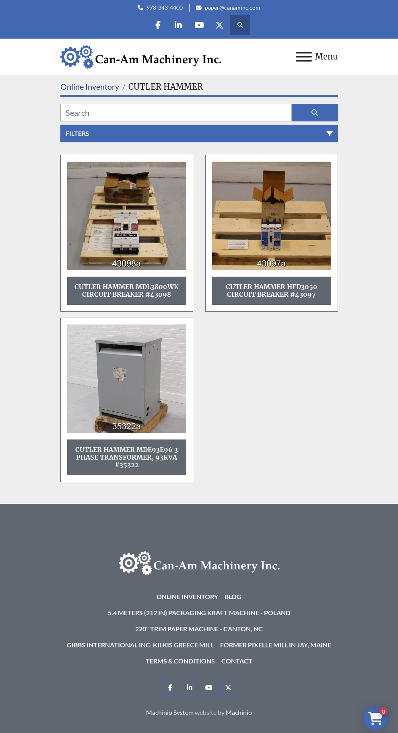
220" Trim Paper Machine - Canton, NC (199, 628)
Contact (236, 661)
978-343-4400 (164, 7)
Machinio (239, 712)
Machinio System (170, 712)
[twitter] (219, 25)
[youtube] (199, 25)
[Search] (176, 112)
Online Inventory (187, 596)
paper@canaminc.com (232, 7)
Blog (233, 596)
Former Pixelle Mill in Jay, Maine (275, 645)
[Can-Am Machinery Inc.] (199, 562)
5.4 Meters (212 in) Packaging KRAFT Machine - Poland (199, 612)
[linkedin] (178, 25)
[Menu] (304, 57)
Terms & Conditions (180, 661)
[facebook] (158, 25)
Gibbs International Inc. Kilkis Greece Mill (140, 645)
